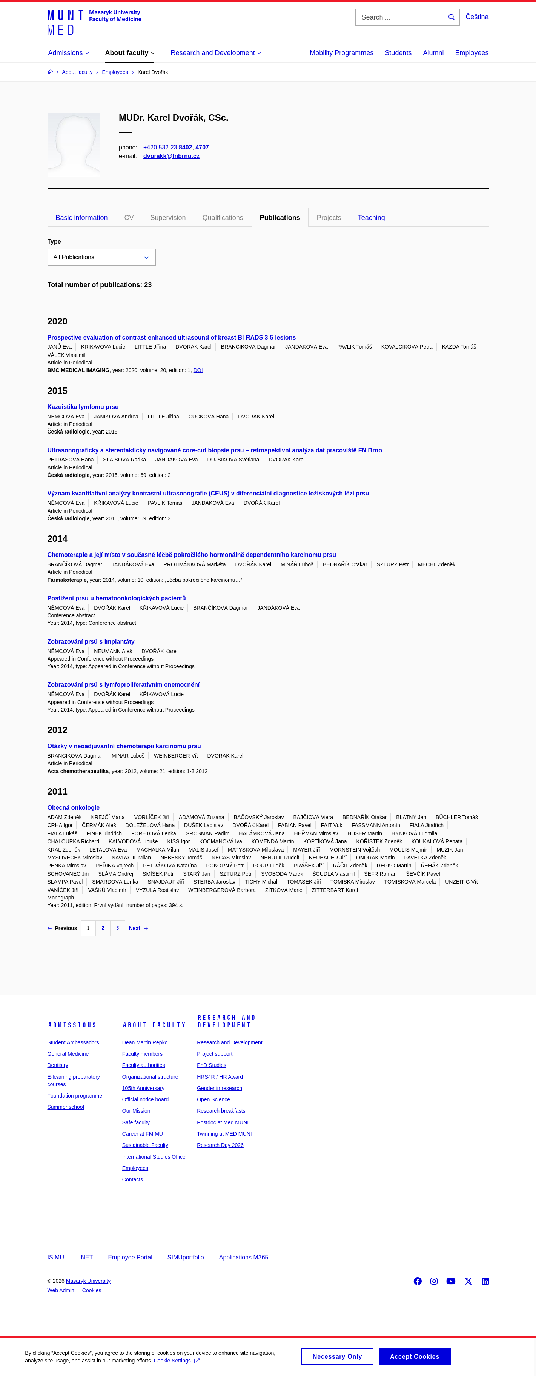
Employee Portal (130, 1257)
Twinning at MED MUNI (224, 1134)
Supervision (168, 217)
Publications (280, 217)
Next (138, 928)
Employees (471, 53)
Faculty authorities (143, 1065)
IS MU (56, 1257)
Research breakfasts (221, 1111)
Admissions (72, 1025)
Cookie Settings (178, 1364)
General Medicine (68, 1054)
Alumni (433, 53)
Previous (62, 928)
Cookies (91, 1290)
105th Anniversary (143, 1088)
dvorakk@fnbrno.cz (171, 156)
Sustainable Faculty (145, 1145)
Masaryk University (88, 1281)
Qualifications (223, 217)
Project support (214, 1054)
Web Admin (61, 1290)
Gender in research (219, 1088)
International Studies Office (154, 1157)
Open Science (213, 1099)
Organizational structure (150, 1077)
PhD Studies (211, 1065)
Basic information (82, 217)
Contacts (132, 1179)
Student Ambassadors (73, 1042)
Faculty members (142, 1054)
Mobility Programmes (341, 53)
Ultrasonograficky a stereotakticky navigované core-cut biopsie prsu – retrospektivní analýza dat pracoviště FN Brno (215, 450)
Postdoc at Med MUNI (223, 1122)
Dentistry (58, 1065)
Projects (329, 217)
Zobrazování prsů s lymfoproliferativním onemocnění (124, 684)
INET (86, 1257)
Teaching (371, 217)
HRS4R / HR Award (220, 1077)
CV (129, 217)
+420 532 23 (167, 147)
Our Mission (136, 1111)
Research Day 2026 (220, 1145)
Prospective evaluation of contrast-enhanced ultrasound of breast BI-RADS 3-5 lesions (172, 337)
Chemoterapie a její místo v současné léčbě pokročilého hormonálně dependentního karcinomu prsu (192, 555)
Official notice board (145, 1099)
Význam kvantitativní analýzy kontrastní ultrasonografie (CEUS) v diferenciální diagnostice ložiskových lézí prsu (208, 493)
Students (398, 53)
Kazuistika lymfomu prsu (83, 407)
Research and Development (226, 1021)
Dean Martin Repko (145, 1042)
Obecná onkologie (74, 807)
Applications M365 (244, 1257)
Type (54, 241)
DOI (198, 370)
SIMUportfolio (185, 1257)
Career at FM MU (142, 1134)
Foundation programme (75, 1096)
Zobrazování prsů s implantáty (91, 641)
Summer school (66, 1107)
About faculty (154, 1025)
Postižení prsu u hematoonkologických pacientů (117, 598)
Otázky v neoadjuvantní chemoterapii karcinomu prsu (124, 746)
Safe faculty (136, 1122)
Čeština (476, 17)
